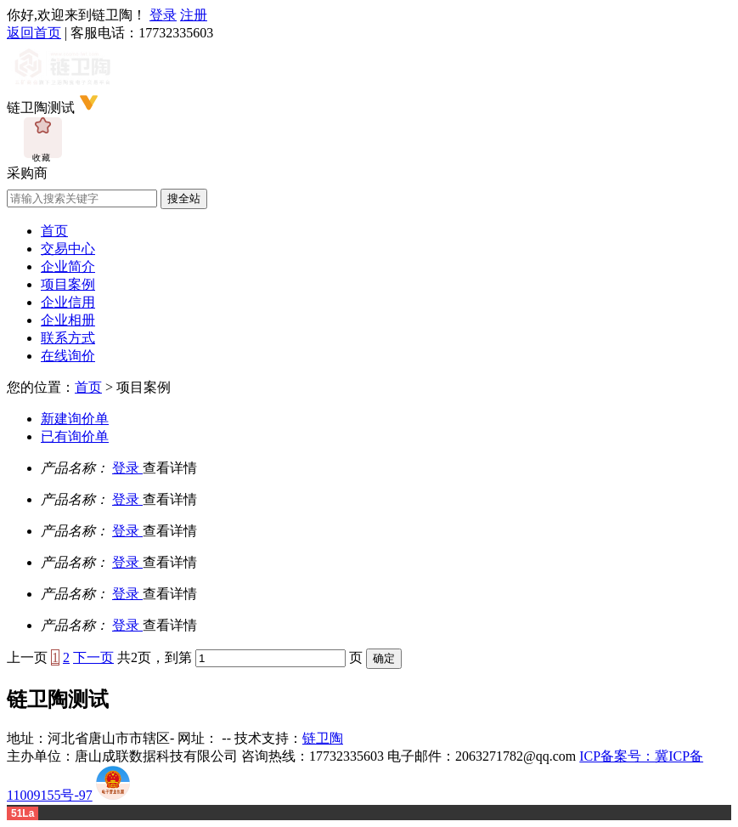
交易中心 (68, 248)
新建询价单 (75, 418)
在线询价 (68, 355)
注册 (193, 15)
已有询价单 (75, 436)
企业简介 (68, 266)
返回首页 (34, 32)
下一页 (93, 657)
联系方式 (68, 338)
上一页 (27, 657)
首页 (54, 231)
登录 (163, 15)
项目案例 (68, 284)
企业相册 (68, 320)
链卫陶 (322, 738)
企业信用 (68, 302)
